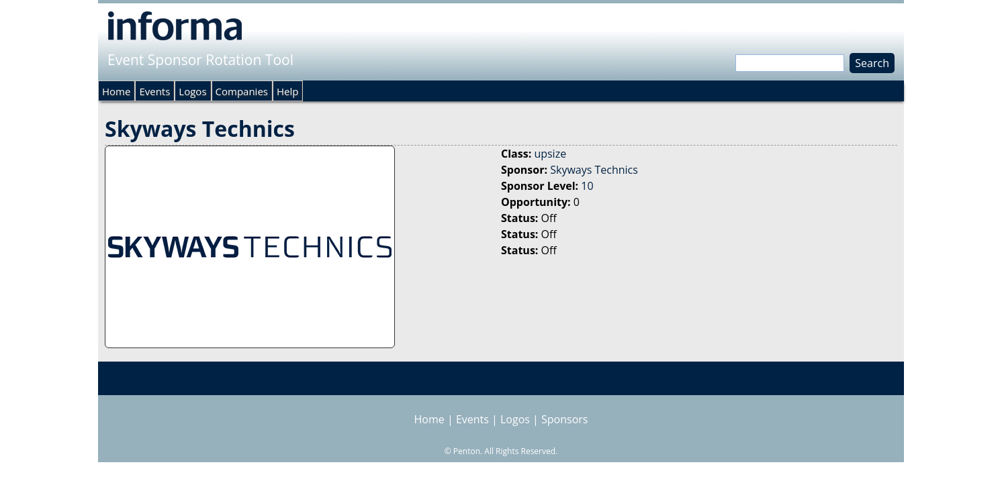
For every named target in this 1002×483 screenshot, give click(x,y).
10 (587, 185)
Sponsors (564, 419)
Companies (242, 91)
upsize (550, 153)
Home (116, 91)
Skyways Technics (594, 169)
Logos (192, 91)
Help (287, 91)
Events (154, 91)
